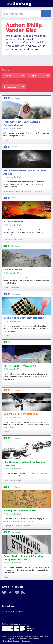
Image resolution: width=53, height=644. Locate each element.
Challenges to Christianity (11, 191)
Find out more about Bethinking (14, 611)
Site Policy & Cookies (11, 641)
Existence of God (16, 239)
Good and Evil (26, 191)
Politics (18, 480)
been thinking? (13, 13)
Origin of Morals (15, 287)
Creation (19, 526)
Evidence (6, 239)
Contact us (26, 641)
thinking (18, 3)
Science (6, 335)
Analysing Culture (9, 480)
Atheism (6, 140)
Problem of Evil (37, 191)
